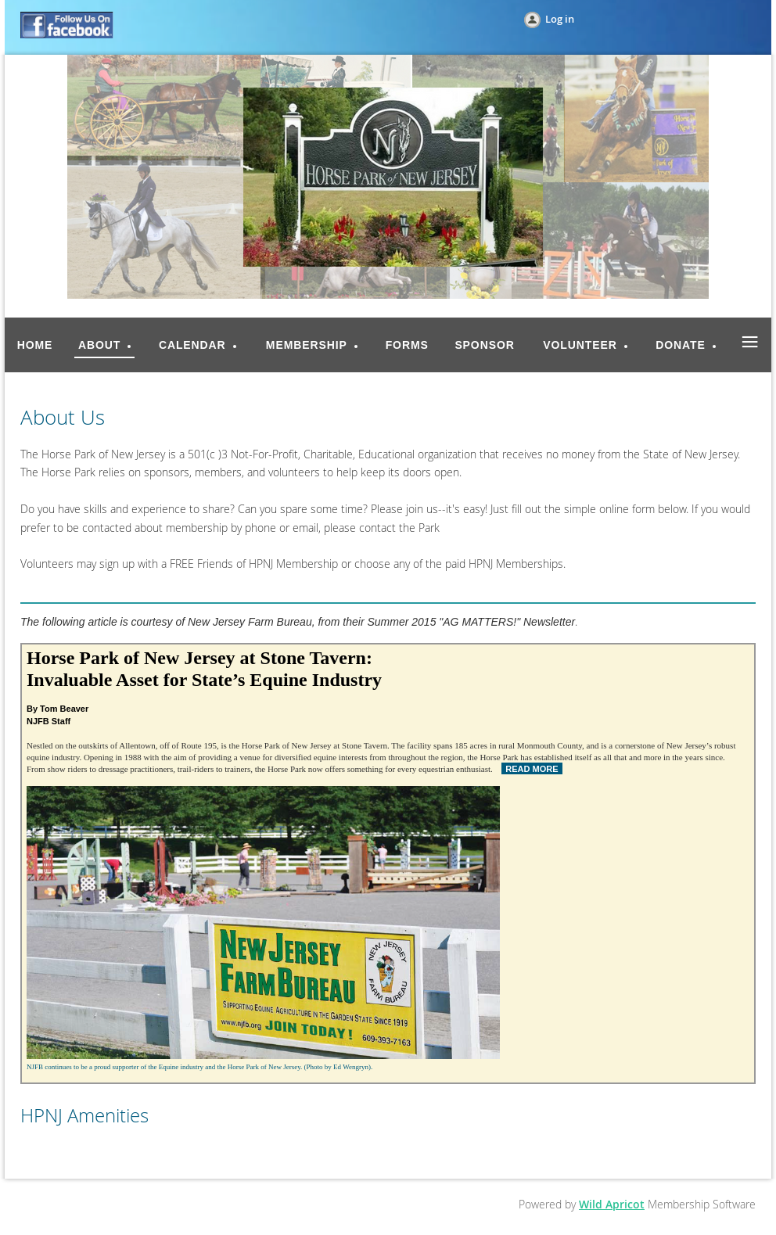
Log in (559, 19)
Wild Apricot (612, 1204)
